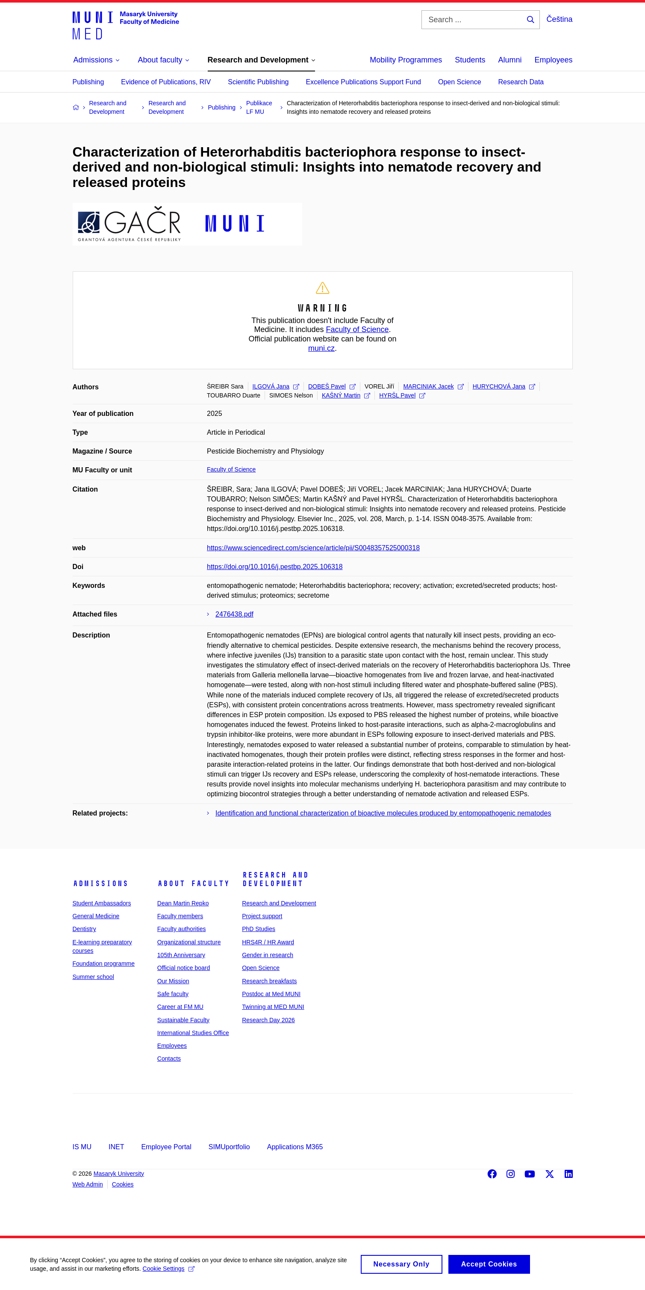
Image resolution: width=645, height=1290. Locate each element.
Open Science (459, 82)
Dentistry (84, 928)
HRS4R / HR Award (268, 942)
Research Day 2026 (268, 1020)
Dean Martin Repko (183, 903)
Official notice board (183, 967)
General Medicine (96, 916)
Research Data (521, 82)
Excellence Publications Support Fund (363, 82)
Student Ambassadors (102, 903)
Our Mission (173, 981)
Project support (262, 916)
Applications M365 (295, 1147)
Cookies (123, 1184)
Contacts (169, 1058)
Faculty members (180, 916)
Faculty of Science (357, 329)
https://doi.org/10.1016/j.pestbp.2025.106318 (275, 566)
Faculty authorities (181, 928)
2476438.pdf (234, 614)
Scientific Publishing (258, 82)
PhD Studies (258, 928)
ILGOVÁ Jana (276, 386)
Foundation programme (104, 963)
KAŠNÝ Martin (346, 395)
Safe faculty (172, 993)
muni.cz (321, 348)
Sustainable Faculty (183, 1020)
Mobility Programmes (406, 60)
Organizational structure (189, 942)
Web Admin (88, 1184)
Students (470, 60)
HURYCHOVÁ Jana (504, 386)
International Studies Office (193, 1032)
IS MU (82, 1147)
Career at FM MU (180, 1006)
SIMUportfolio (229, 1147)
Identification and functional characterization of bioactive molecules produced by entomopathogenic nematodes (383, 813)
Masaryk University (119, 1173)
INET (116, 1147)
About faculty (193, 883)
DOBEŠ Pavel (332, 386)
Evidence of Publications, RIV (166, 82)
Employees (553, 60)
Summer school (93, 976)
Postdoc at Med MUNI (271, 993)
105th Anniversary (181, 955)
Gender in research (267, 955)
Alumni (509, 60)
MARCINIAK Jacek (433, 386)
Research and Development (275, 879)
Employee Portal (166, 1147)
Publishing (88, 82)
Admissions (100, 883)
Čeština (559, 19)
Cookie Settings (168, 1272)
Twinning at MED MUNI (273, 1006)
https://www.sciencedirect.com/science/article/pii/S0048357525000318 (313, 548)
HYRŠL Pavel (402, 395)
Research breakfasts (269, 981)
